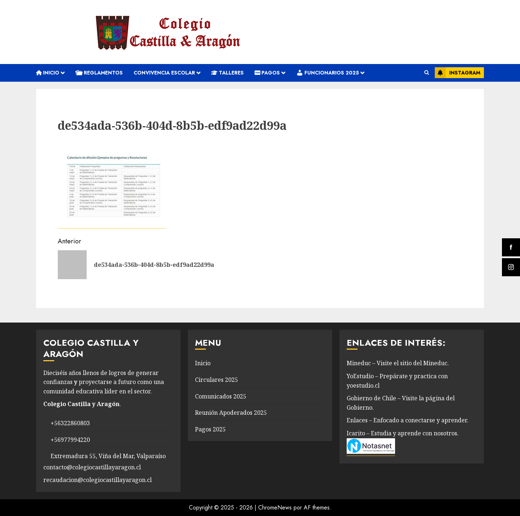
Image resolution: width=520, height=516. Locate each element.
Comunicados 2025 (220, 396)
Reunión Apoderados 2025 (231, 413)
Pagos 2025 (210, 429)
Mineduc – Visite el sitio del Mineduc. (398, 363)
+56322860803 (70, 423)
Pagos (267, 72)
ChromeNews (275, 507)
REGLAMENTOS (99, 72)
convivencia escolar (164, 72)
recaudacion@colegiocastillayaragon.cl (97, 480)
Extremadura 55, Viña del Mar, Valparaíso (108, 456)
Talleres (227, 72)
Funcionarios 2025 (327, 72)
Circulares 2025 (216, 380)
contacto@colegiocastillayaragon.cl (92, 467)
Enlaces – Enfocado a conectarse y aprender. (407, 420)
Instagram (457, 72)
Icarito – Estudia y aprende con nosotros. (403, 433)
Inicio (47, 72)
